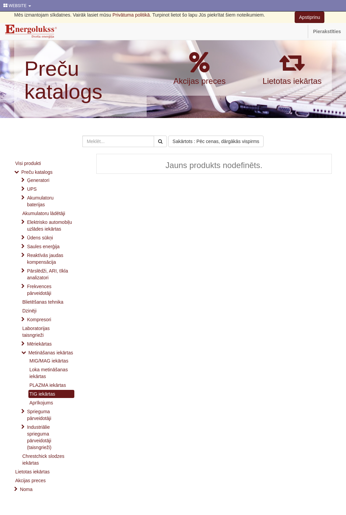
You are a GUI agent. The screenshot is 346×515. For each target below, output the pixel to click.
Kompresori (39, 319)
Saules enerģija (43, 246)
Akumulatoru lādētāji (43, 213)
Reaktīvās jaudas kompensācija (45, 259)
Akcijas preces (199, 81)
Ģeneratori (38, 180)
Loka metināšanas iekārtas (48, 373)
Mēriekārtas (39, 344)
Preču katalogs (63, 80)
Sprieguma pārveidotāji (39, 415)
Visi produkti (28, 163)
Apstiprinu (309, 17)
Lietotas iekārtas (292, 81)
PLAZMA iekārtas (47, 385)
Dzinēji (29, 310)
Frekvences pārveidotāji (39, 290)
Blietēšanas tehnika (42, 302)
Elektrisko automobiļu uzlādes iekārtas (49, 225)
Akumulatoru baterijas (40, 201)
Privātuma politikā (131, 15)
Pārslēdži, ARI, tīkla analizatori (47, 274)
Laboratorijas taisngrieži (36, 332)
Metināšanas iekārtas (50, 352)
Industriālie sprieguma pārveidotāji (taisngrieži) (39, 437)
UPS (32, 189)
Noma (26, 489)
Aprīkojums (41, 402)
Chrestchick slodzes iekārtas (43, 459)
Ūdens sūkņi (40, 237)
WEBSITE (17, 5)
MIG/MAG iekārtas (48, 361)
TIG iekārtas (42, 394)
